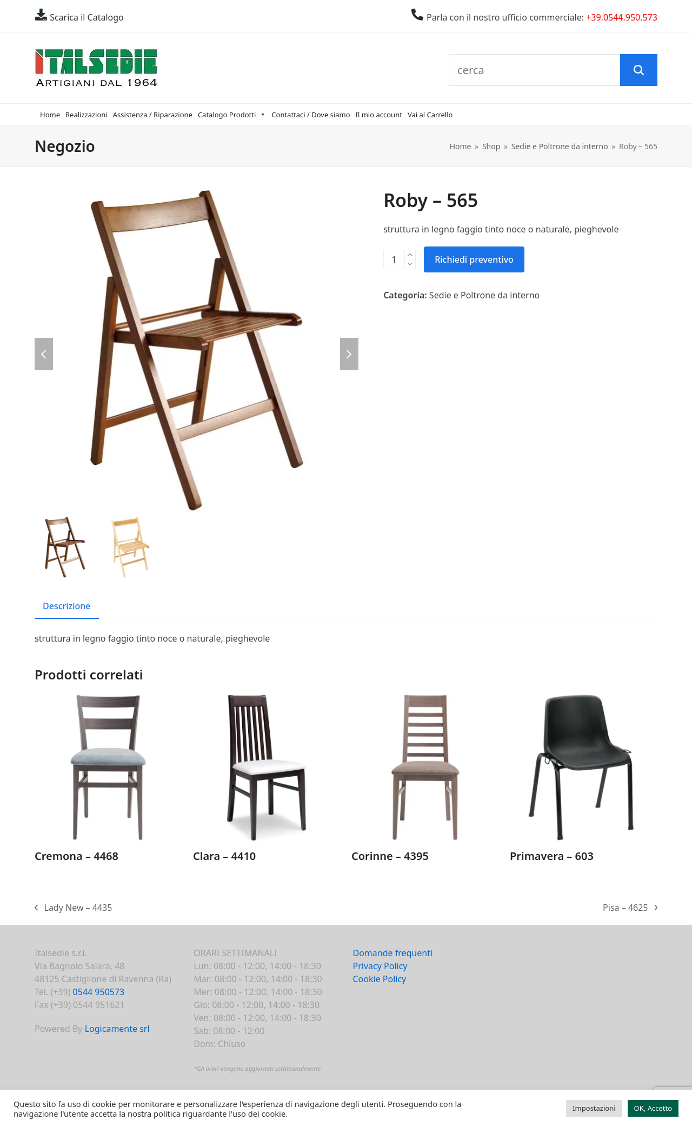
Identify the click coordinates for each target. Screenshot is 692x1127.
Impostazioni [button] (594, 1108)
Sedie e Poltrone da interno (484, 295)
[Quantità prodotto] (394, 259)
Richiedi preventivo (474, 259)
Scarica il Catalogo (86, 17)
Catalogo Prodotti (232, 114)
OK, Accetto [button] (653, 1108)
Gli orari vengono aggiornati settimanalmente (259, 1068)
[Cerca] (638, 70)
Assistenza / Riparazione (152, 114)
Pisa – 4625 (630, 908)
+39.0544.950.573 (621, 17)
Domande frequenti (393, 953)
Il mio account (379, 114)
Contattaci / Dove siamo (310, 114)
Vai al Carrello (430, 114)
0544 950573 (99, 992)
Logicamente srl (117, 1029)
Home (50, 114)
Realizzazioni (86, 114)
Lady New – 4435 (73, 908)
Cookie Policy (380, 979)
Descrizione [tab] (67, 606)
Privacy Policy (380, 966)
